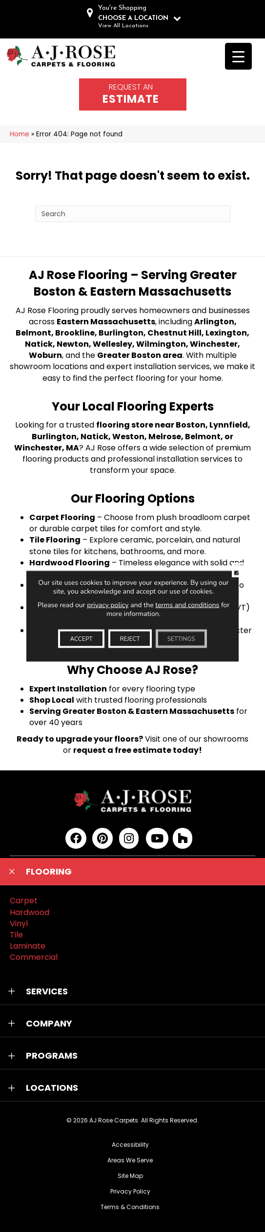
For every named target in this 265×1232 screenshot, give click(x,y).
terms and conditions (187, 605)
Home (19, 134)
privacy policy (107, 605)
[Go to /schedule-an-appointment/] (132, 94)
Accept (81, 639)
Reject (130, 639)
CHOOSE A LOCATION (133, 18)
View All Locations (123, 26)
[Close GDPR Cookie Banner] (239, 570)
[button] (132, 871)
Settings (181, 639)
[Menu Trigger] (238, 56)
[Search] (132, 213)
